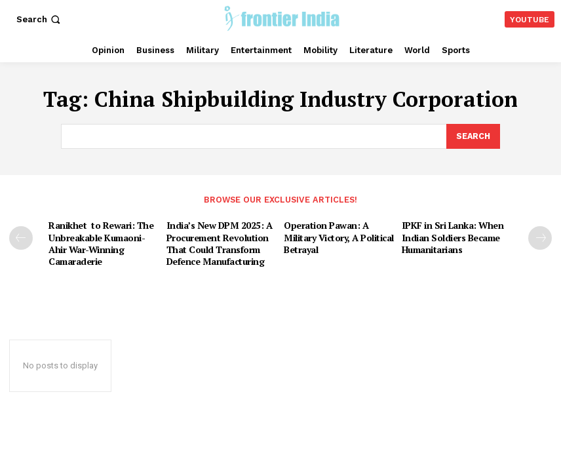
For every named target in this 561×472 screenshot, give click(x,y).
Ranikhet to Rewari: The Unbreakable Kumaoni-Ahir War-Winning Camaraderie (97, 240)
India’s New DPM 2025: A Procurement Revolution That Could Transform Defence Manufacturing (215, 240)
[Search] (472, 136)
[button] (39, 19)
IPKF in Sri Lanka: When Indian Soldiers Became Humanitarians (449, 235)
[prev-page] (21, 236)
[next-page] (540, 236)
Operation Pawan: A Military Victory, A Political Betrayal (337, 235)
